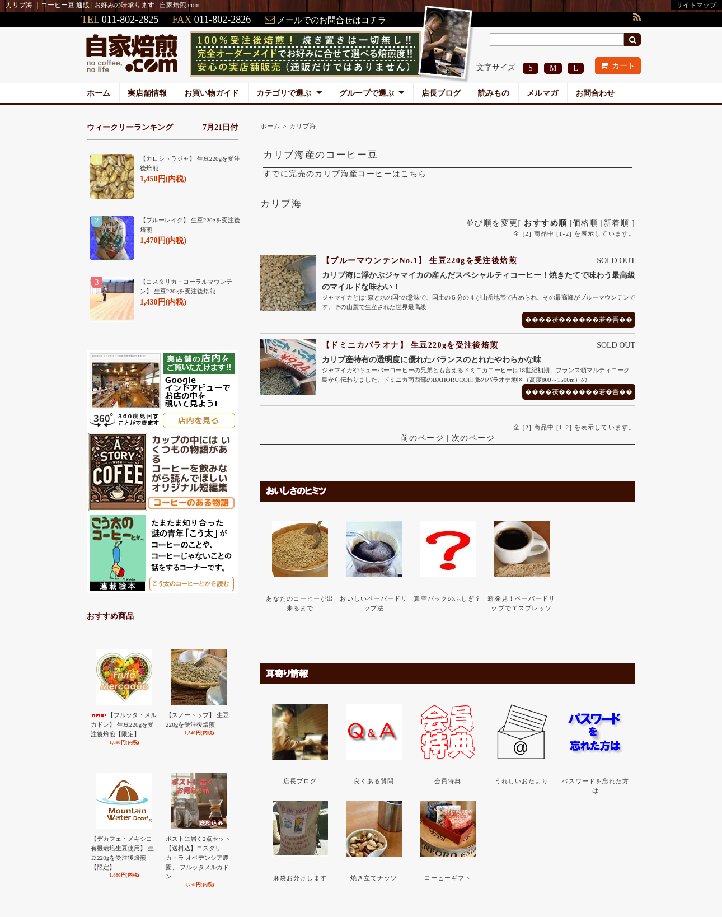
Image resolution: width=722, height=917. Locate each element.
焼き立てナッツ (374, 877)
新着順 (616, 223)
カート (618, 66)
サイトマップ (696, 5)
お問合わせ (595, 93)
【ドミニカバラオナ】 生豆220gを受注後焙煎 (410, 345)
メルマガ (542, 93)
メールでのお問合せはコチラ (331, 20)
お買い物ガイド (211, 93)
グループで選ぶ (372, 93)
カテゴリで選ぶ (289, 93)
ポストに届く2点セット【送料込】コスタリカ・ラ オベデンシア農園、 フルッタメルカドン (198, 857)
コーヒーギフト (448, 877)
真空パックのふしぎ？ (447, 598)
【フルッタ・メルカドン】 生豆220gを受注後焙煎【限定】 (124, 724)
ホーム (98, 93)
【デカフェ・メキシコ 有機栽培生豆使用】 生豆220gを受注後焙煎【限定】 (122, 852)
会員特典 (447, 781)
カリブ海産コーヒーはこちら (370, 174)
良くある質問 (374, 781)
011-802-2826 (222, 19)
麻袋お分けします (300, 877)
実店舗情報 (147, 93)
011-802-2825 (130, 19)
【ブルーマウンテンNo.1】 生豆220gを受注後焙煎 (419, 260)
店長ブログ (441, 93)
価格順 (585, 223)
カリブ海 (302, 126)
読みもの (493, 93)
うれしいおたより (522, 781)
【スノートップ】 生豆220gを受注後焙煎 (197, 720)
